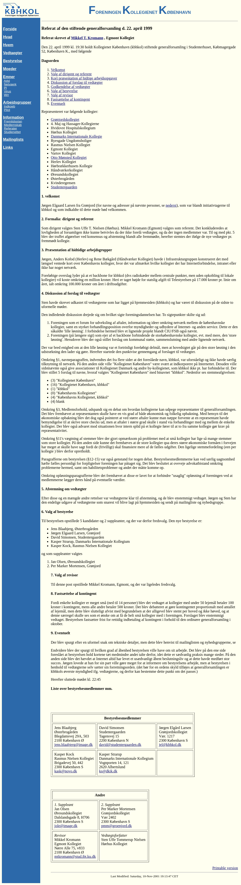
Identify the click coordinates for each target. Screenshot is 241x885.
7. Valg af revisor (64, 575)
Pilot (7, 110)
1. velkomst (50, 196)
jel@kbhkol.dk (170, 745)
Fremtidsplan (13, 121)
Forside (10, 29)
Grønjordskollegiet (65, 120)
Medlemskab (13, 125)
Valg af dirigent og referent (71, 74)
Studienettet (12, 132)
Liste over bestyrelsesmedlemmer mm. (81, 689)
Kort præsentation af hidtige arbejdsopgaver (84, 78)
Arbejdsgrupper (17, 102)
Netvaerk (10, 84)
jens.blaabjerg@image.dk (73, 745)
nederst (171, 205)
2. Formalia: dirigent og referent (67, 219)
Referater (10, 128)
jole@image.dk (65, 826)
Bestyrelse (12, 61)
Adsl (7, 81)
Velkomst (58, 70)
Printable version (225, 868)
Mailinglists (13, 139)
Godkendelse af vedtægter (70, 87)
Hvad (7, 37)
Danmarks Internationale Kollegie (76, 136)
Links (8, 147)
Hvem (8, 45)
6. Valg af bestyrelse (57, 512)
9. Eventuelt (60, 633)
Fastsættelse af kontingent (70, 99)
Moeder (9, 69)
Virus (7, 91)
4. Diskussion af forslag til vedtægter (70, 293)
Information (13, 117)
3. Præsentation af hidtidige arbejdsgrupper (76, 250)
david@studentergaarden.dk (120, 745)
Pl (5, 88)
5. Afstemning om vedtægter (64, 489)
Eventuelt (58, 104)
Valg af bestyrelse (64, 91)
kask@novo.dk (65, 771)
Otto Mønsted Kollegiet (69, 158)
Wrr (6, 95)
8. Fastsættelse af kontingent (73, 594)
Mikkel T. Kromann (87, 38)
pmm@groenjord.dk (116, 826)
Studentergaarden (64, 187)
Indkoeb (9, 106)
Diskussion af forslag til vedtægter (77, 82)
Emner (9, 77)
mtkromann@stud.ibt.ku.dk (75, 856)
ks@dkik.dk (108, 771)
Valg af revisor (62, 95)
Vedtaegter (12, 53)
